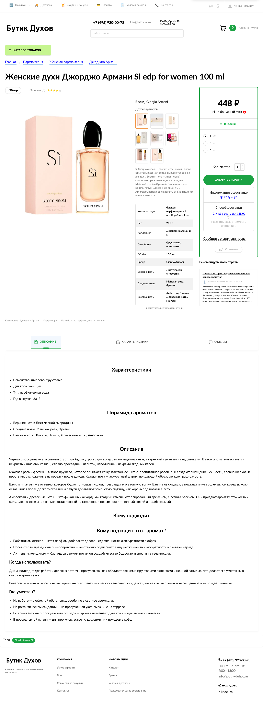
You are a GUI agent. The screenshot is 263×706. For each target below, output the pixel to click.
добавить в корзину (228, 180)
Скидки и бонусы (77, 5)
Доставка (46, 5)
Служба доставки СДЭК (229, 213)
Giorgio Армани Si (24, 640)
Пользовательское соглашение (127, 690)
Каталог (113, 667)
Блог (60, 675)
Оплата (107, 5)
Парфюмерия (33, 62)
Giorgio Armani (157, 102)
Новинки (20, 5)
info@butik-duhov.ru (142, 22)
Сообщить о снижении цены (224, 238)
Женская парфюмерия (66, 62)
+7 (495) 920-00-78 (108, 23)
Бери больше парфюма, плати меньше (82, 320)
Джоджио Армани (103, 62)
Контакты (167, 5)
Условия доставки (119, 683)
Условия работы (136, 5)
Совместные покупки (70, 683)
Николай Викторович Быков (219, 282)
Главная (10, 62)
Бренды (113, 675)
